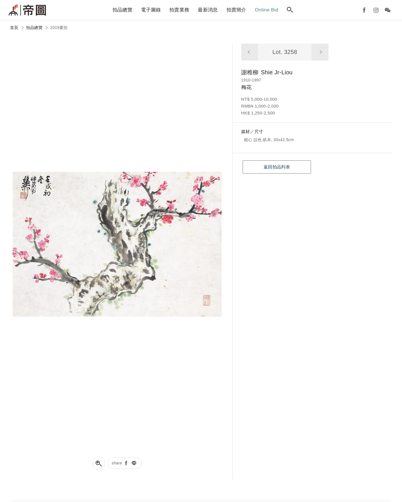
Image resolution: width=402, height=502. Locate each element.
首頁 (14, 27)
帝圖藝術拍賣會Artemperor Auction (27, 10)
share (117, 463)
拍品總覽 (34, 27)
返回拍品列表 (277, 166)
